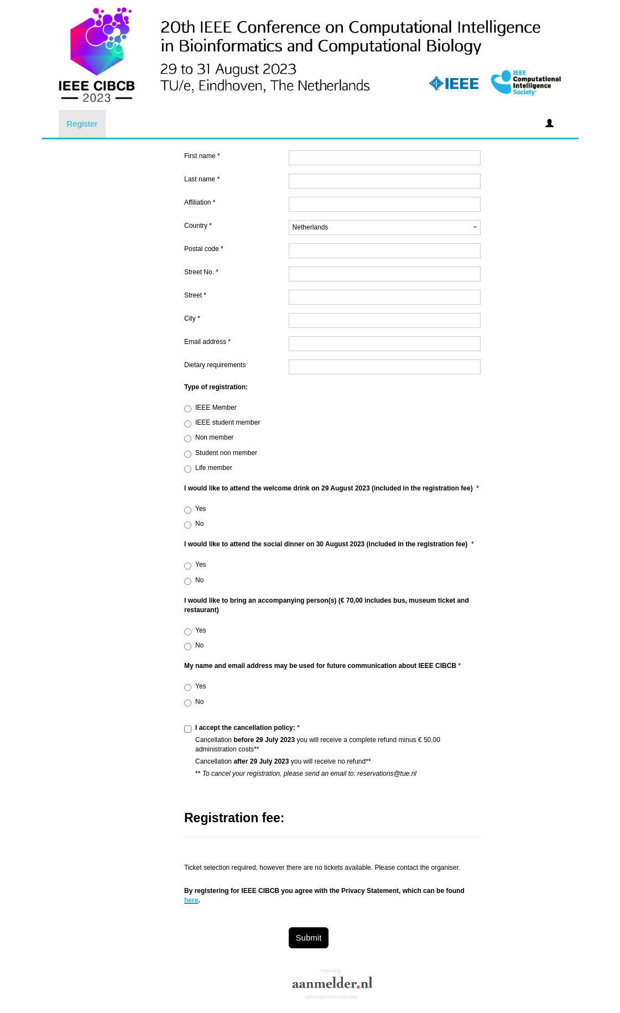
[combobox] (385, 227)
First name (202, 156)
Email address (207, 342)
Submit (309, 937)
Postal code (203, 249)
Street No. (201, 272)
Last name (202, 179)
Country (198, 225)
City (192, 318)
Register (82, 123)
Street (195, 295)
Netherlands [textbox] (311, 227)
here (191, 900)
